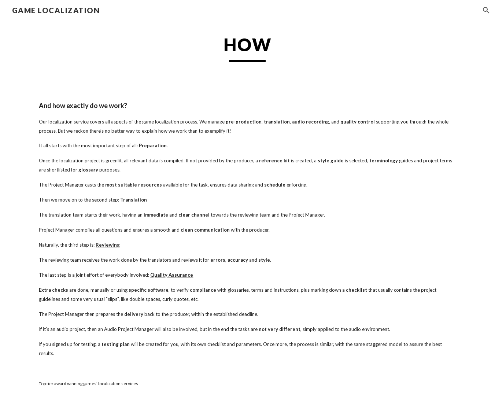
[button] (486, 10)
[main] (247, 48)
